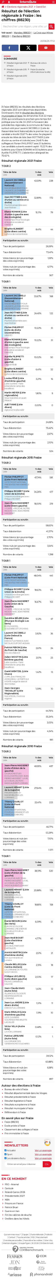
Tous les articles (23, 1237)
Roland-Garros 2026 (15, 1192)
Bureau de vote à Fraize (16, 1089)
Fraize (33, 69)
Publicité (48, 1234)
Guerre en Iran (12, 1211)
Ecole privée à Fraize (14, 1125)
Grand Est (41, 6)
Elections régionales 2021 (20, 6)
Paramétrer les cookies (33, 1240)
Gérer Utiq (48, 1240)
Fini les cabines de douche (18, 1215)
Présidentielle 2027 (15, 1196)
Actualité (10, 1150)
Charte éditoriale (36, 1234)
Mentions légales (10, 1243)
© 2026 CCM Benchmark (42, 1243)
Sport (8, 1154)
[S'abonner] (28, 1164)
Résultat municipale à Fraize (18, 1108)
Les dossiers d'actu (14, 1158)
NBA (7, 1199)
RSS (33, 1237)
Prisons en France (14, 1203)
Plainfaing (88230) (21, 36)
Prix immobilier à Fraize (16, 1133)
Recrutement (42, 1237)
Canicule (9, 1188)
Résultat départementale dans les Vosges (25, 1093)
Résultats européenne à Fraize (20, 1104)
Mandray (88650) (22, 32)
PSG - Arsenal (12, 1184)
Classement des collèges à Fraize (21, 1129)
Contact (12, 1237)
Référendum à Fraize (15, 1112)
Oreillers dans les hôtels (17, 1218)
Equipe (25, 1234)
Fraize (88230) (11, 1122)
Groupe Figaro (24, 1243)
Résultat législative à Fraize (18, 1101)
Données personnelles (13, 1240)
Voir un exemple (43, 1150)
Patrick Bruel (11, 1207)
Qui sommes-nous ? (12, 1234)
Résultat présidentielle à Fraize (20, 1097)
